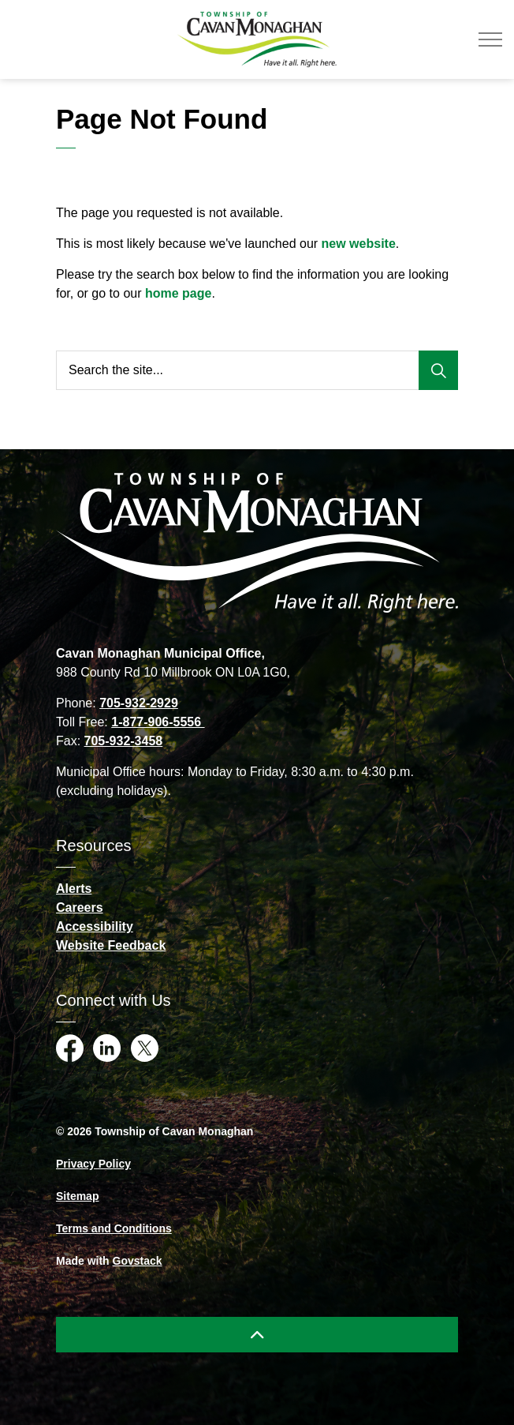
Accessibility (94, 926)
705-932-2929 (138, 703)
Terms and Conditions (114, 1228)
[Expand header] (490, 39)
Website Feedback (111, 945)
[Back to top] (257, 1334)
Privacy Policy (93, 1163)
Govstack (137, 1260)
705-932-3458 (123, 741)
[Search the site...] (257, 370)
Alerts (73, 888)
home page (178, 293)
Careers (79, 907)
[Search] (438, 370)
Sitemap (77, 1196)
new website (359, 243)
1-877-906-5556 (157, 722)
